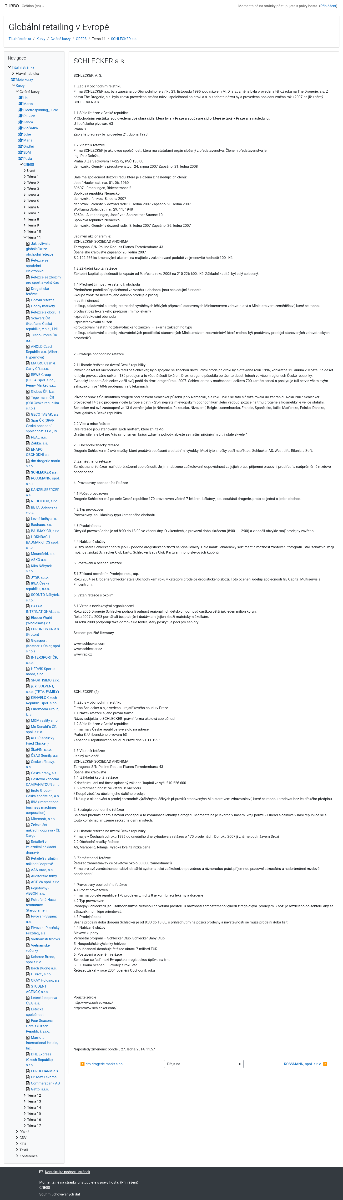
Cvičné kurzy (60, 39)
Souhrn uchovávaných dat (59, 1194)
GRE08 (81, 39)
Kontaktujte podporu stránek (64, 1172)
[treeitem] (34, 612)
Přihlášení (328, 6)
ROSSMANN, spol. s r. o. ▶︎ (306, 1064)
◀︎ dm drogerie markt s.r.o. (101, 1064)
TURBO (12, 6)
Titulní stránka (20, 39)
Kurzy (40, 39)
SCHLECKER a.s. (124, 39)
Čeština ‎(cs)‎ (31, 6)
